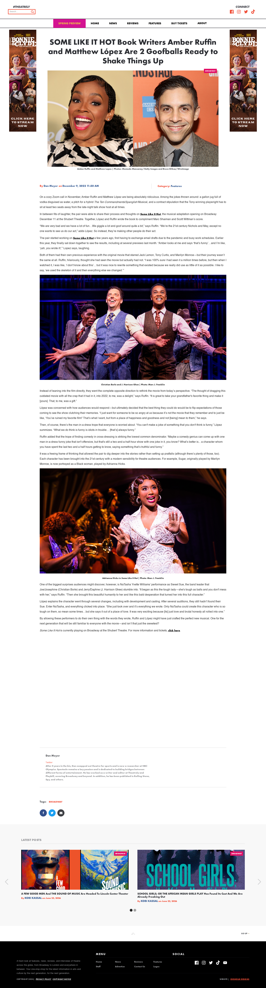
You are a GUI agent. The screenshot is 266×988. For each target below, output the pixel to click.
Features (155, 23)
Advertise (120, 966)
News (113, 23)
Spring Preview (69, 23)
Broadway (210, 71)
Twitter (49, 762)
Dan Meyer (51, 186)
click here (174, 630)
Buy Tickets (179, 23)
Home (95, 23)
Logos (156, 966)
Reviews (132, 23)
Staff (98, 966)
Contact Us (139, 966)
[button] (202, 23)
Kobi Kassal (33, 898)
